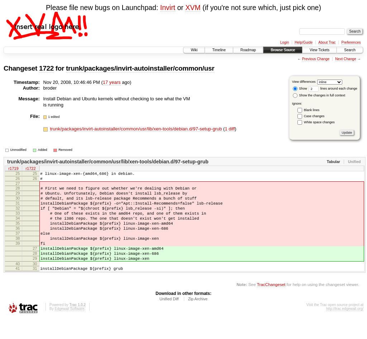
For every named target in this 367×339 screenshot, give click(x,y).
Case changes (314, 116)
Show (300, 88)
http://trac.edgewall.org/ (344, 329)
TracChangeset (271, 304)
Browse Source (283, 50)
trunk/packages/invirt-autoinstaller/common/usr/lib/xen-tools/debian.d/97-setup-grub (136, 129)
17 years (112, 82)
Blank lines (312, 110)
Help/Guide (304, 42)
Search (350, 50)
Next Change (345, 59)
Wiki (194, 50)
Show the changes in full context (319, 95)
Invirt (167, 7)
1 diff (230, 129)
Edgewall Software (69, 329)
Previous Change (316, 59)
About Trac (326, 42)
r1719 (13, 169)
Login (284, 42)
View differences (304, 81)
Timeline (218, 50)
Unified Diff (169, 319)
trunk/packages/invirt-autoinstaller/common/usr (140, 68)
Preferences (351, 42)
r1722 (30, 169)
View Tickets (319, 50)
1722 (46, 68)
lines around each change (333, 88)
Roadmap (248, 50)
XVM (192, 7)
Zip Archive (198, 319)
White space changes (319, 122)
